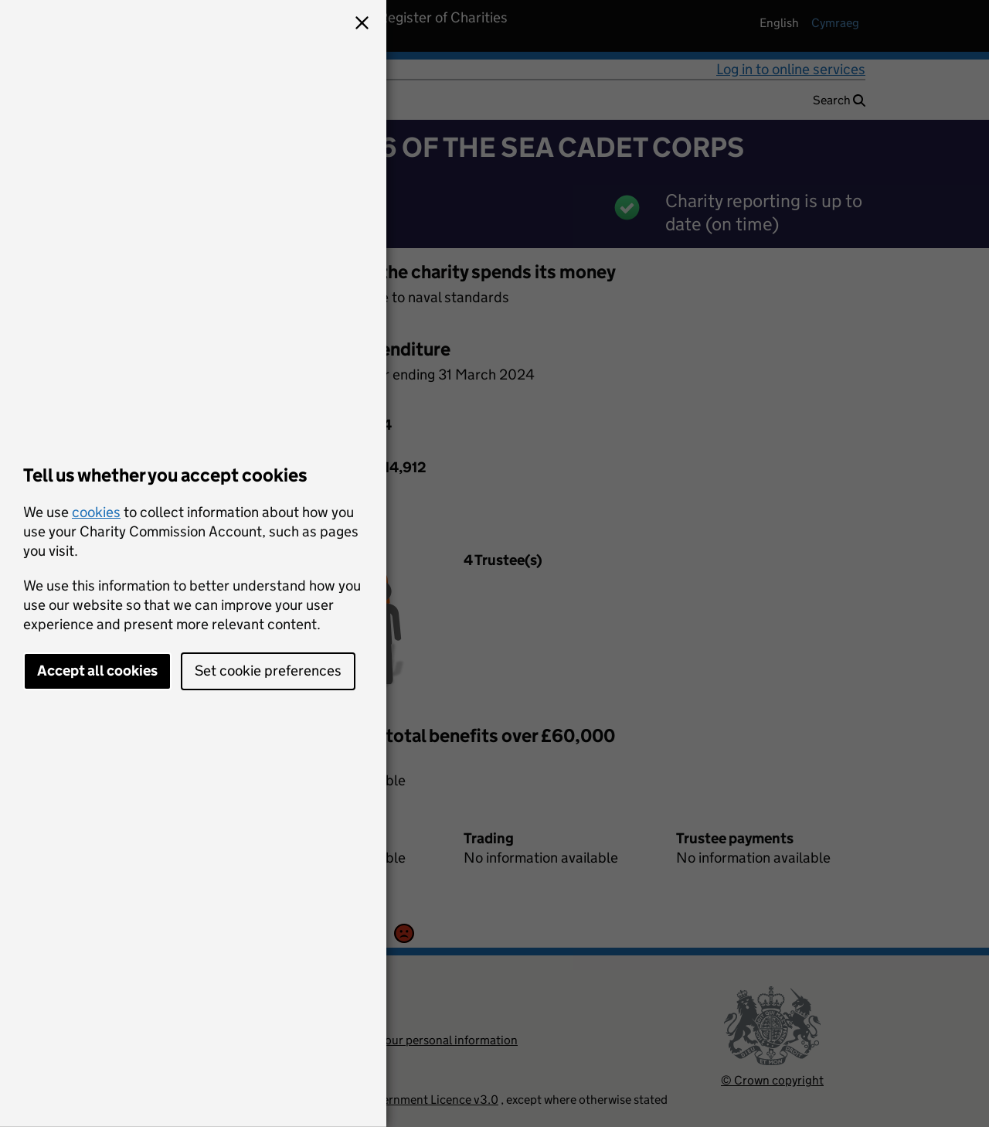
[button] (361, 24)
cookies (96, 512)
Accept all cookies (97, 670)
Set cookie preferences (268, 670)
